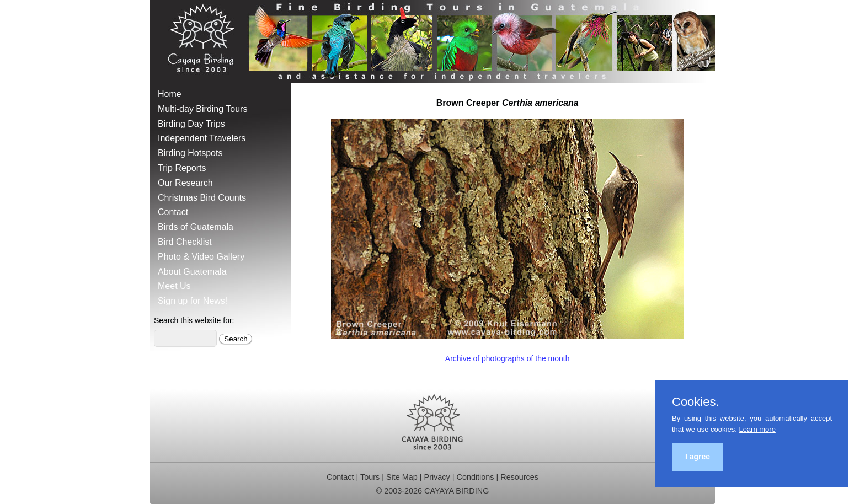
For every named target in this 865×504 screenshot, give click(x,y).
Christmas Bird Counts (202, 197)
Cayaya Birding (205, 41)
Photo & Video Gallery (201, 256)
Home (169, 94)
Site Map (402, 477)
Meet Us (174, 286)
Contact (173, 212)
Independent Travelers (201, 138)
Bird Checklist (185, 241)
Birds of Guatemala (195, 227)
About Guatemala (192, 271)
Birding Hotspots (190, 153)
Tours (370, 477)
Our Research (185, 182)
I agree (697, 456)
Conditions (475, 477)
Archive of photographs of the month (507, 358)
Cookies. (695, 402)
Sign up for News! (192, 300)
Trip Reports (182, 168)
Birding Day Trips (191, 123)
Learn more (757, 429)
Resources (519, 477)
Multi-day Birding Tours (202, 109)
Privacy (437, 477)
